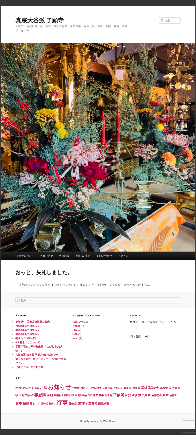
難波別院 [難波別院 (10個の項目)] (103, 403)
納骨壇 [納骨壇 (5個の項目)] (173, 395)
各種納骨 (64, 255)
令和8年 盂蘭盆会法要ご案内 (32, 321)
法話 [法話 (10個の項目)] (134, 395)
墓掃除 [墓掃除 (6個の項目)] (57, 395)
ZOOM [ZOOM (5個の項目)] (18, 388)
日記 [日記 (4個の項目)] (90, 395)
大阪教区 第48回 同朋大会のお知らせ (36, 354)
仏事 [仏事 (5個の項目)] (104, 388)
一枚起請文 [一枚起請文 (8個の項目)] (95, 388)
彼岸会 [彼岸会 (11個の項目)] (82, 395)
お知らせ (77, 321)
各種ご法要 (46, 255)
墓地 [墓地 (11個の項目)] (50, 395)
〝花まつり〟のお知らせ (29, 367)
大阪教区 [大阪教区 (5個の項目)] (66, 395)
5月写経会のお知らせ (27, 334)
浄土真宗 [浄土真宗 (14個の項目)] (144, 395)
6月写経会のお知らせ (27, 330)
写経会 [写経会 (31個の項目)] (153, 388)
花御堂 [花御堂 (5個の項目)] (44, 403)
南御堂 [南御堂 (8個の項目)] (164, 388)
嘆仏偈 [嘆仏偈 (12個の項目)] (19, 395)
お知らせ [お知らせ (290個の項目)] (59, 387)
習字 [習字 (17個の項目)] (18, 403)
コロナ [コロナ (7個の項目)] (84, 388)
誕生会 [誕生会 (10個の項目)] (73, 403)
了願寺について (25, 255)
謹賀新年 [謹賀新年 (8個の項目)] (83, 403)
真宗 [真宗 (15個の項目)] (165, 395)
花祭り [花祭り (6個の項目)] (52, 403)
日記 (75, 330)
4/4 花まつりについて (27, 342)
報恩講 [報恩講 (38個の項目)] (40, 395)
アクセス (123, 255)
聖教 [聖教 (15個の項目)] (26, 403)
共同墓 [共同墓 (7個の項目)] (136, 388)
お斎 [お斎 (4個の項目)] (37, 388)
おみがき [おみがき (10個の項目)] (28, 388)
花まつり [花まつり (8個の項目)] (35, 403)
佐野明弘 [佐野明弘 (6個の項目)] (118, 388)
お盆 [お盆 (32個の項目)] (43, 387)
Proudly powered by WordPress (98, 421)
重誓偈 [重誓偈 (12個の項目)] (92, 403)
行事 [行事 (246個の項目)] (62, 402)
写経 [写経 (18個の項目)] (144, 388)
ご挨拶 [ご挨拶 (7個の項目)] (75, 388)
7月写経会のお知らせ (27, 326)
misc (75, 338)
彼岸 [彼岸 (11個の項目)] (74, 395)
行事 (75, 334)
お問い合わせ (104, 255)
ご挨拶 (76, 326)
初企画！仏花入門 (25, 338)
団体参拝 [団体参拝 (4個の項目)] (29, 395)
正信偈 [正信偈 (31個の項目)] (118, 395)
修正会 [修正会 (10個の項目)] (127, 388)
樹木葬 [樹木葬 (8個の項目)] (108, 395)
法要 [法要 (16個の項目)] (128, 395)
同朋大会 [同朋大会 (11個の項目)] (174, 388)
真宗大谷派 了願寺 (39, 20)
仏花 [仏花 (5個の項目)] (110, 388)
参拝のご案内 (83, 255)
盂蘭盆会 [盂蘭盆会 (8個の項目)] (157, 395)
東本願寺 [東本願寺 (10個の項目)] (98, 395)
